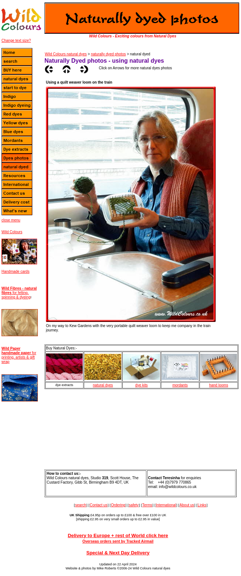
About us (187, 505)
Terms (147, 505)
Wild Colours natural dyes (66, 54)
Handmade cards (15, 271)
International (166, 505)
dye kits (141, 385)
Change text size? (16, 40)
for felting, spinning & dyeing (19, 292)
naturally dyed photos (108, 54)
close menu (10, 220)
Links (202, 505)
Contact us (98, 505)
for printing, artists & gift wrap (18, 355)
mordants (180, 385)
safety (134, 505)
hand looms (218, 385)
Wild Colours (11, 232)
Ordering (118, 505)
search (80, 505)
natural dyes (103, 385)
